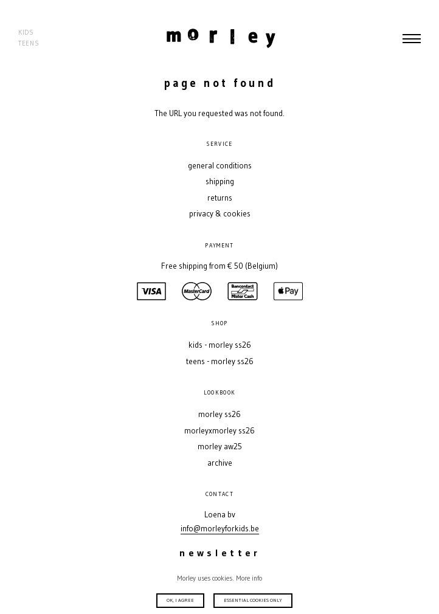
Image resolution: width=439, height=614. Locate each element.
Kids (26, 32)
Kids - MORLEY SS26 (219, 345)
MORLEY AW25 (220, 446)
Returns (219, 198)
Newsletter (219, 553)
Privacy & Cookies (220, 214)
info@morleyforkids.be (220, 528)
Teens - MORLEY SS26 (220, 361)
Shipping (220, 181)
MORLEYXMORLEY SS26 (219, 431)
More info (249, 578)
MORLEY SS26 (219, 414)
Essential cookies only (253, 600)
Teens (28, 43)
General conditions (220, 165)
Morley (221, 38)
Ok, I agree (180, 600)
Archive (219, 463)
